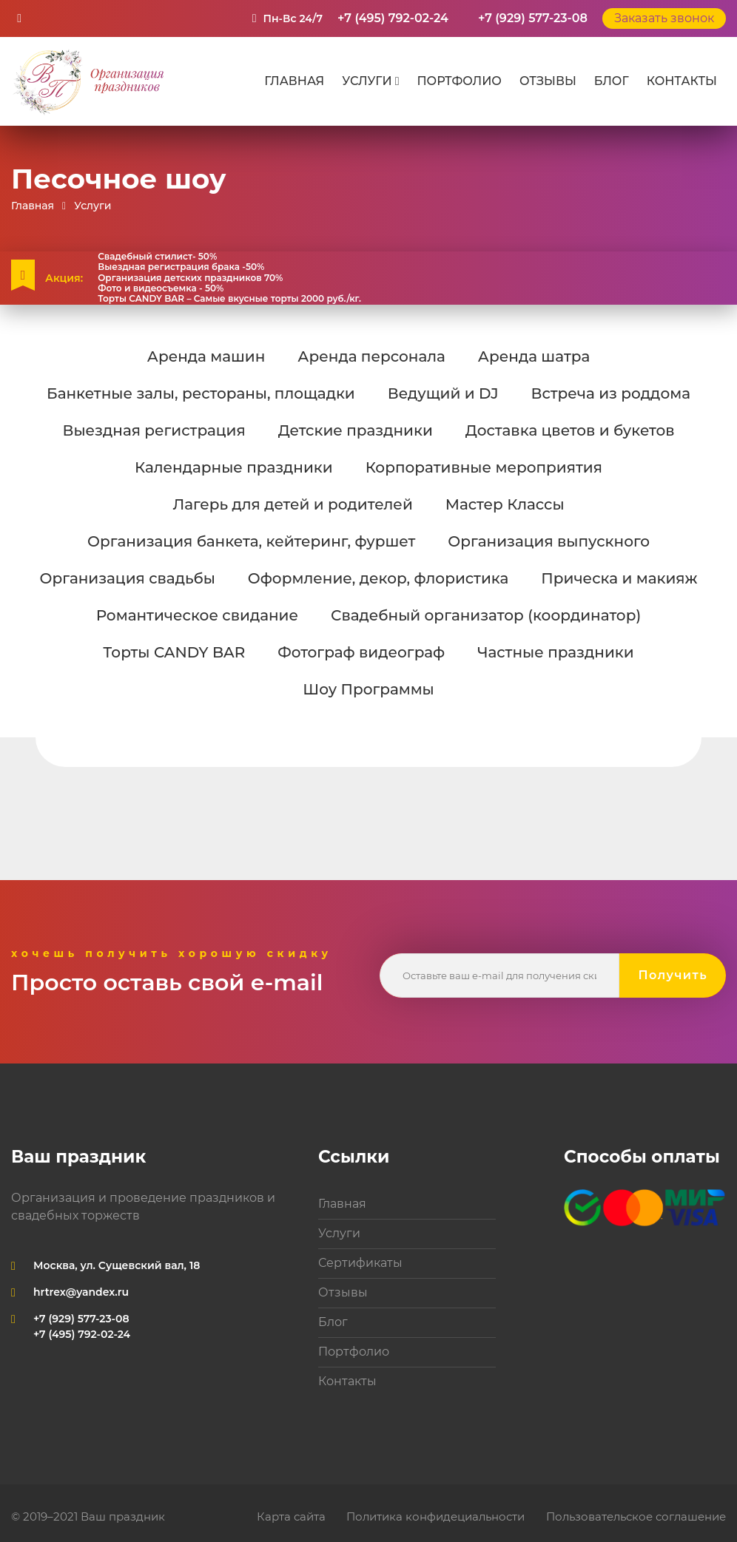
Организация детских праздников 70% (190, 278)
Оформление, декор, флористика (378, 578)
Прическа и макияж (619, 578)
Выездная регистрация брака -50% (181, 267)
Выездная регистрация (153, 430)
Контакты (682, 81)
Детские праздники (355, 430)
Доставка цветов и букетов (570, 430)
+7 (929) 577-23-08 (533, 18)
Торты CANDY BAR (174, 652)
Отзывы (547, 81)
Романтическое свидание (197, 615)
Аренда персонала (371, 356)
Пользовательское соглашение (636, 1516)
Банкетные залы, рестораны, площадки (201, 393)
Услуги (366, 81)
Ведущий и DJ (443, 393)
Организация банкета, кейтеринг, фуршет (251, 541)
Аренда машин (206, 356)
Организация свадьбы (127, 578)
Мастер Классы (505, 504)
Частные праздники (555, 652)
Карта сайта (291, 1516)
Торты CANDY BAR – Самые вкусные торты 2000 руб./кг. (229, 299)
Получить (672, 975)
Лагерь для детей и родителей (292, 504)
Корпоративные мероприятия (484, 467)
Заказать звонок (664, 18)
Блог (611, 81)
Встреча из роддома (610, 393)
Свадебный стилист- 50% (157, 256)
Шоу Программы (368, 689)
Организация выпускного (549, 541)
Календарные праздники (234, 467)
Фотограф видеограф (361, 652)
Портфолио (459, 81)
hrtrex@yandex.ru (81, 1292)
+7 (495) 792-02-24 (392, 18)
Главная (294, 81)
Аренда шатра (534, 356)
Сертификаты (360, 1263)
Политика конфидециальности (435, 1516)
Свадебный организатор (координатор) (486, 615)
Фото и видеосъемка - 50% (160, 288)
